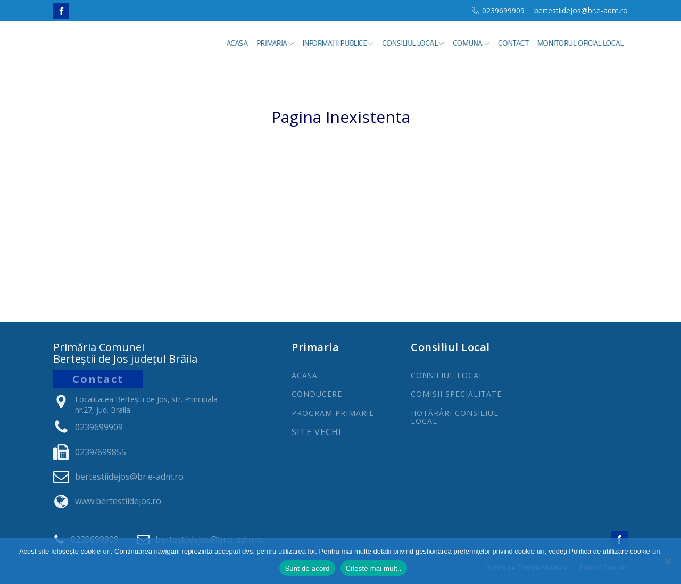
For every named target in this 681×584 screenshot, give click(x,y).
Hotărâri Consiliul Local (455, 417)
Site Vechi (317, 432)
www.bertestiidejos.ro (118, 501)
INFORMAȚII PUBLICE (339, 43)
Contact (514, 43)
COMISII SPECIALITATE (456, 394)
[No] (667, 561)
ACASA (305, 375)
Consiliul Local (415, 43)
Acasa (239, 43)
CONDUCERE (317, 394)
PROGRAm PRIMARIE (333, 413)
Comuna (472, 43)
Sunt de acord (307, 568)
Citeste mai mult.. (374, 568)
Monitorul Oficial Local (581, 43)
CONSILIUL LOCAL (447, 375)
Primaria (277, 43)
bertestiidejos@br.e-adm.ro (581, 10)
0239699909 (503, 10)
